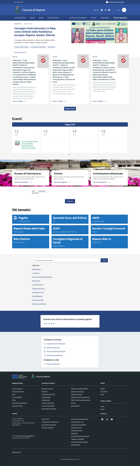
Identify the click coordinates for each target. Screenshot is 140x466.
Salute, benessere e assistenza (80, 397)
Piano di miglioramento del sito (80, 436)
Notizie (103, 388)
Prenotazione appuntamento (50, 422)
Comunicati (104, 391)
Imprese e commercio (77, 391)
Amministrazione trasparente (79, 419)
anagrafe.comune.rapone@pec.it (24, 436)
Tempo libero (105, 17)
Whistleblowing (75, 445)
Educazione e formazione (49, 409)
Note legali (74, 433)
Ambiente (44, 391)
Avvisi (102, 394)
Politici (14, 400)
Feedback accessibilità (77, 439)
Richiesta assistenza (48, 427)
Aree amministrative (18, 391)
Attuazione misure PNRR (78, 425)
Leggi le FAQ (45, 419)
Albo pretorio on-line (77, 422)
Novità (32, 17)
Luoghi (102, 406)
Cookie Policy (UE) (76, 427)
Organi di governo (17, 388)
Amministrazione (20, 17)
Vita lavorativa (75, 406)
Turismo (93, 17)
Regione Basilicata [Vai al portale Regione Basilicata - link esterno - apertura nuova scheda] (18, 2)
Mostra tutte (70, 108)
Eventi (102, 409)
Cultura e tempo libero (48, 406)
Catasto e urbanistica (48, 403)
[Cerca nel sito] (124, 10)
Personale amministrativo (19, 403)
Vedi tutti (70, 201)
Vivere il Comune (53, 17)
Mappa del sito (16, 452)
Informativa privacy (76, 430)
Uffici (13, 394)
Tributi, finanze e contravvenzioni (80, 400)
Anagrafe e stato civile (48, 394)
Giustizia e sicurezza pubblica (79, 388)
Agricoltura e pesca (47, 388)
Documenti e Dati (17, 406)
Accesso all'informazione (78, 17)
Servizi (41, 17)
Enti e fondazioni (17, 397)
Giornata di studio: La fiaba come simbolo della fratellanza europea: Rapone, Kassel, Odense (29, 144)
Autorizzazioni (46, 400)
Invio (104, 260)
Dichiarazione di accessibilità (79, 442)
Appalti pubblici (46, 397)
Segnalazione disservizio (49, 425)
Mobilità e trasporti (76, 394)
